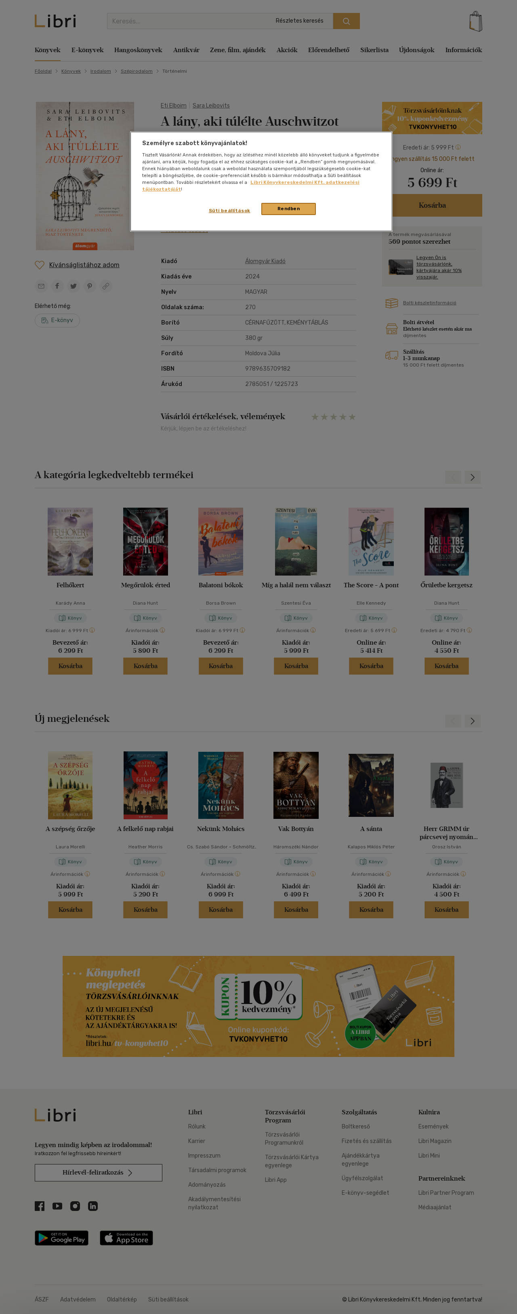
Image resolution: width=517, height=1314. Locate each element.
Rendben (288, 208)
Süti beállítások (229, 210)
